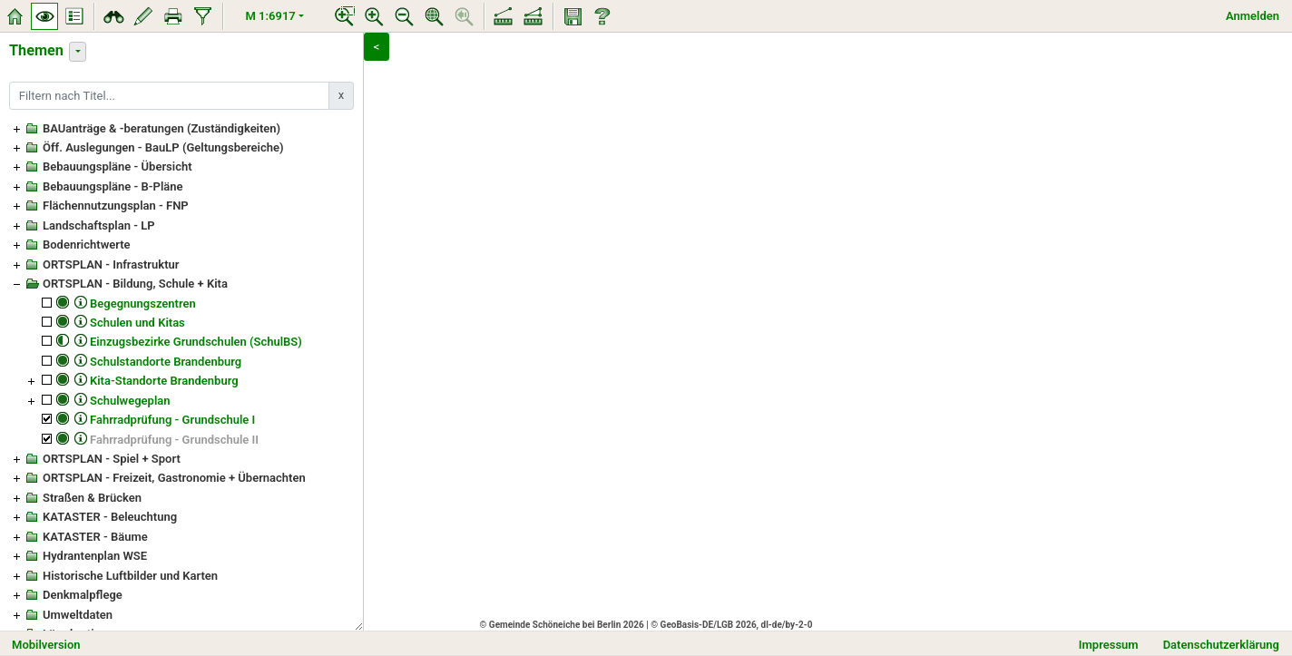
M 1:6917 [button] (271, 16)
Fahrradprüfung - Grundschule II (174, 439)
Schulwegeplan (130, 400)
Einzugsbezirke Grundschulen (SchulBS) (196, 341)
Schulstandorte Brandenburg (165, 361)
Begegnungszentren (143, 303)
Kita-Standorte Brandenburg (164, 380)
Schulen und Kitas (137, 322)
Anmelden (1252, 16)
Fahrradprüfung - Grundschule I (172, 419)
